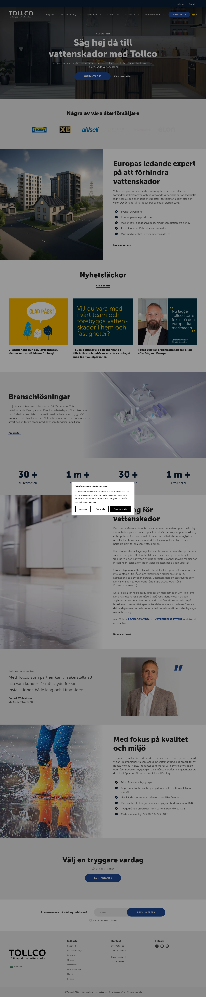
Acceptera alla (120, 509)
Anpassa (83, 509)
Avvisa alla (100, 509)
